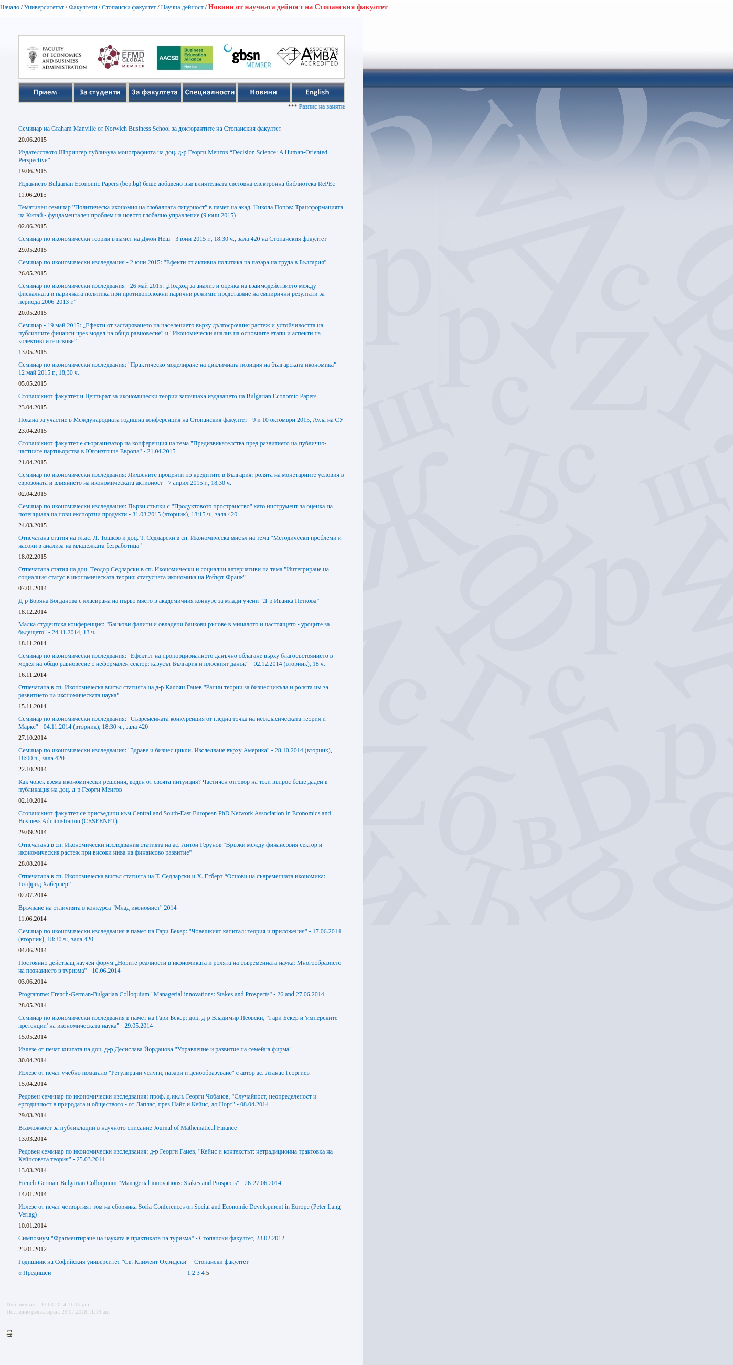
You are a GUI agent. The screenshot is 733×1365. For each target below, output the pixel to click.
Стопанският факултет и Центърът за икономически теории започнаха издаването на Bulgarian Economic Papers (167, 396)
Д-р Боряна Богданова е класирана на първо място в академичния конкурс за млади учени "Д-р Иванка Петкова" (168, 600)
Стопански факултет (129, 7)
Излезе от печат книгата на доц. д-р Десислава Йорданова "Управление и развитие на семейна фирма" (155, 1049)
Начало (9, 7)
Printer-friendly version (12, 1334)
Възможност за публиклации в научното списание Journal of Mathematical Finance (127, 1128)
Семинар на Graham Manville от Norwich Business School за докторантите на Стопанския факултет (149, 128)
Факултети (83, 7)
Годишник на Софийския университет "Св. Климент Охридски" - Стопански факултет (133, 1261)
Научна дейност (182, 7)
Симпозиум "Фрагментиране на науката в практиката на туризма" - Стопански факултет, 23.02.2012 (151, 1238)
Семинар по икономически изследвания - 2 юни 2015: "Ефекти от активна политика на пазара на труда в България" (172, 262)
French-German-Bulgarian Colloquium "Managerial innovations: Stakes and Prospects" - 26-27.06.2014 (149, 1183)
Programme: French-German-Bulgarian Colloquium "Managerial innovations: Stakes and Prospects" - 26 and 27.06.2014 (171, 994)
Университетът (44, 7)
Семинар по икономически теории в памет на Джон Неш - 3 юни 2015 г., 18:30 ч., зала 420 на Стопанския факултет (172, 238)
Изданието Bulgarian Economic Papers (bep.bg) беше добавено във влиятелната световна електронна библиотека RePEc (176, 183)
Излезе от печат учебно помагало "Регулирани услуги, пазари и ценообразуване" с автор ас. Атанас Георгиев (164, 1072)
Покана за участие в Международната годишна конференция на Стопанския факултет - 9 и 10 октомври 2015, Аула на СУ (181, 419)
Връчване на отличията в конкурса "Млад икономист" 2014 (97, 907)
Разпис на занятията (338, 106)
